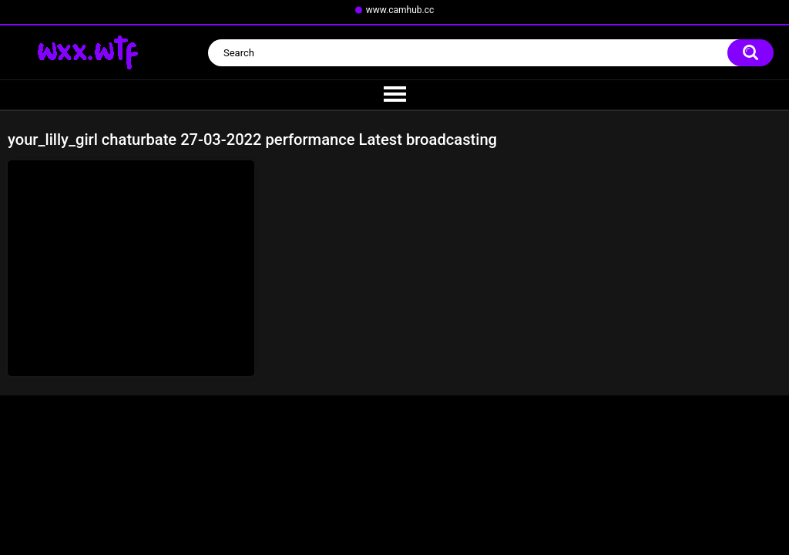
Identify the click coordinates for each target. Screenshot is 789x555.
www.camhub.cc (400, 10)
